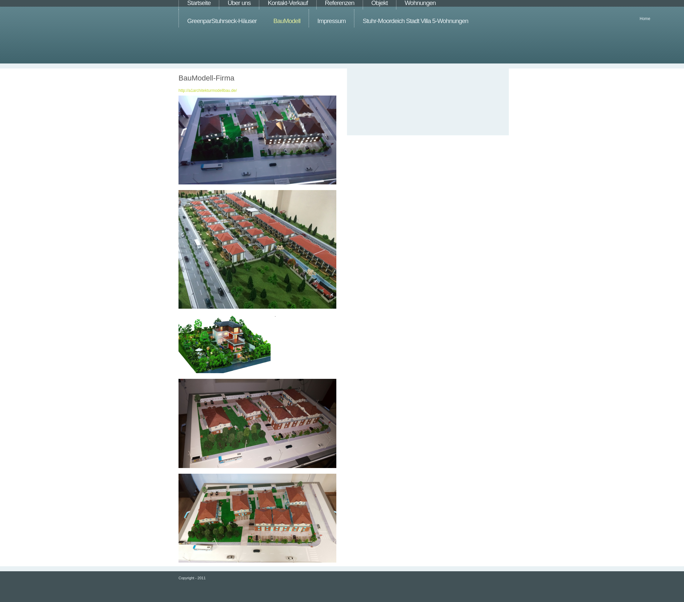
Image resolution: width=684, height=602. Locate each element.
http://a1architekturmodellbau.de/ (208, 90)
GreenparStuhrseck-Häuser (222, 20)
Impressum (331, 20)
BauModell (286, 20)
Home (645, 19)
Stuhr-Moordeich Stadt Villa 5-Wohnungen (415, 20)
